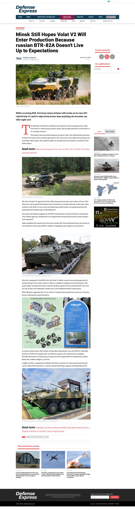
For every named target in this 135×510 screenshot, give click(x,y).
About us (31, 21)
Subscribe (114, 500)
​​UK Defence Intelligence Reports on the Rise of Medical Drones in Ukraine (106, 155)
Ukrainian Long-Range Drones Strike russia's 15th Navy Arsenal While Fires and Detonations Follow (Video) (52, 478)
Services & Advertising (101, 507)
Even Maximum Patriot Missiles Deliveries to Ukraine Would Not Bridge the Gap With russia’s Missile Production (78, 478)
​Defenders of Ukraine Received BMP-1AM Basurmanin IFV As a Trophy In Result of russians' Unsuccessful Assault (53, 431)
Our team (41, 21)
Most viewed (110, 131)
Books (73, 21)
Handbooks (64, 21)
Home (17, 29)
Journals (52, 21)
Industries (22, 29)
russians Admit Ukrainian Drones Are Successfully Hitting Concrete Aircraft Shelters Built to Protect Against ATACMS (27, 478)
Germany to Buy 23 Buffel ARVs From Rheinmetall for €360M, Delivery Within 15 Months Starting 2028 (106, 177)
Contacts (92, 21)
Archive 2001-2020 (108, 21)
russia (44, 440)
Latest (99, 131)
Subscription (111, 507)
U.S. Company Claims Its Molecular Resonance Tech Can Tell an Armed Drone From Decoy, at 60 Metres (105, 201)
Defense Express (30, 58)
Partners (82, 21)
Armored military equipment (34, 440)
